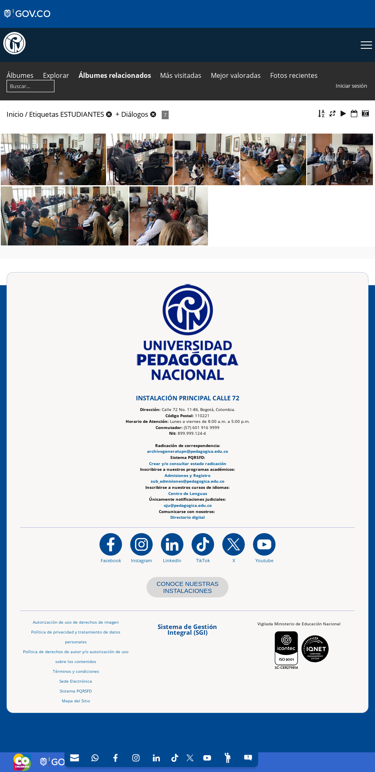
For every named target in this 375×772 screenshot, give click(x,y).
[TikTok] (175, 758)
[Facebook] (115, 758)
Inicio (15, 114)
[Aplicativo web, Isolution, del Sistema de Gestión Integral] (187, 632)
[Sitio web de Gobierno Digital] (63, 762)
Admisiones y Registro (187, 475)
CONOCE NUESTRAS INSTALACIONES (187, 587)
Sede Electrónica (75, 681)
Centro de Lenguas (187, 493)
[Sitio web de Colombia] (22, 762)
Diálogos (134, 114)
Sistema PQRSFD (76, 691)
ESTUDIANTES (82, 114)
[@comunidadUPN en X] (233, 547)
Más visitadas (180, 75)
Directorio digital (187, 517)
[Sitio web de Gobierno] (27, 21)
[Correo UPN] (74, 758)
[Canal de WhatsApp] (95, 758)
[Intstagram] (136, 758)
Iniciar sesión (351, 85)
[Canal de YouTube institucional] (264, 547)
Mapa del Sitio (76, 701)
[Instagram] (141, 547)
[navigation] (161, 758)
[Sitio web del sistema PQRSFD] (248, 758)
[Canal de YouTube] (207, 758)
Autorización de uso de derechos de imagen (76, 622)
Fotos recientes (294, 75)
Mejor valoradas (236, 75)
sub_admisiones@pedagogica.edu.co (187, 481)
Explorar (56, 75)
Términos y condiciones (76, 671)
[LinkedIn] (156, 758)
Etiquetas (44, 114)
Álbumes (20, 75)
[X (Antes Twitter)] (190, 758)
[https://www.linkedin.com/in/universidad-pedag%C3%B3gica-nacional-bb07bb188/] (172, 547)
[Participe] (227, 758)
